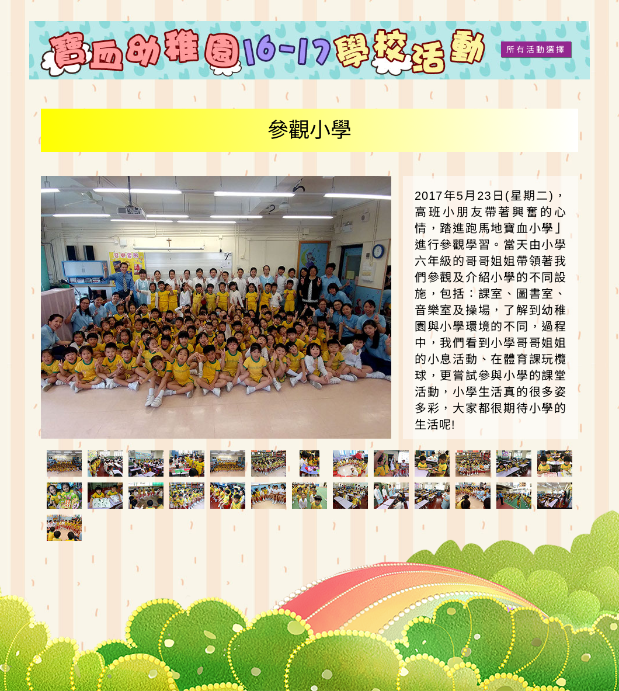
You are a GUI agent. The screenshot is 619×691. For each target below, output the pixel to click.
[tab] (64, 463)
